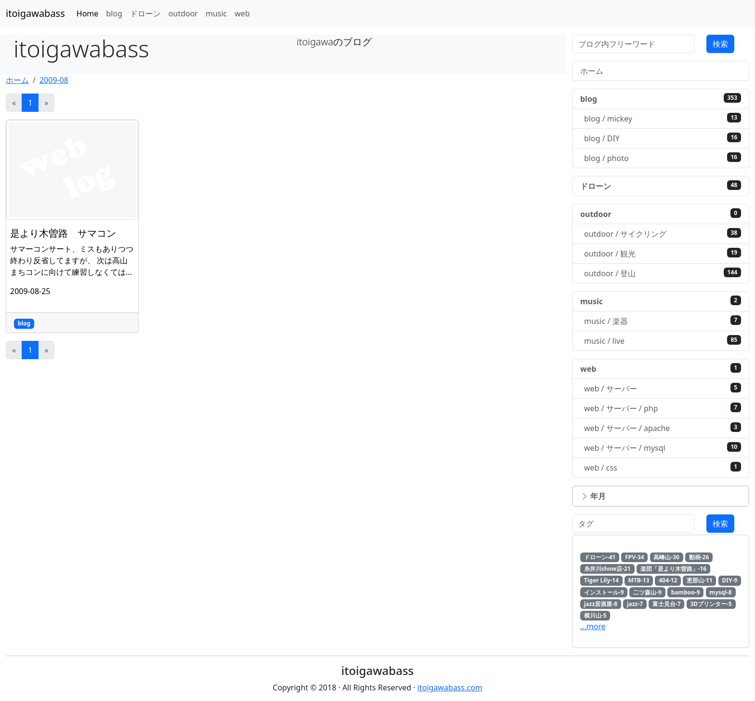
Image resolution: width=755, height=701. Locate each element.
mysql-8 (720, 592)
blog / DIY (662, 138)
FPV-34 (634, 557)
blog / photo (662, 157)
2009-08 (53, 80)
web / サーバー (662, 388)
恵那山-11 (700, 580)
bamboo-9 (685, 592)
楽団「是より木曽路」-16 (673, 569)
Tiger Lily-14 (601, 580)
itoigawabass (35, 13)
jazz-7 (635, 604)
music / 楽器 (662, 320)
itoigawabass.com (449, 687)
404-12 (668, 580)
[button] (661, 496)
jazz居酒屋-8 (600, 604)
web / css (662, 467)
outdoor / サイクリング (662, 233)
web (241, 13)
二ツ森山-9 (647, 592)
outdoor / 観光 (662, 253)
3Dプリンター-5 (710, 604)
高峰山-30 (666, 557)
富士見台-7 (666, 604)
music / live (662, 340)
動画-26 (699, 557)
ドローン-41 (600, 557)
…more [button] (593, 626)
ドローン (145, 13)
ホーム (17, 80)
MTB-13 (639, 580)
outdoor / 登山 (662, 273)
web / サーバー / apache (662, 427)
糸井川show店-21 (607, 569)
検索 (720, 44)
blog (114, 13)
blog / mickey (662, 118)
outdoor (183, 13)
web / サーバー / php (662, 408)
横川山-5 (595, 615)
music (216, 13)
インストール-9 (604, 592)
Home (88, 13)
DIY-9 (729, 580)
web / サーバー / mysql (662, 447)
